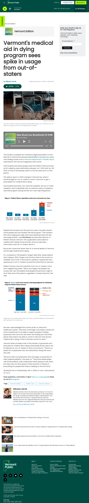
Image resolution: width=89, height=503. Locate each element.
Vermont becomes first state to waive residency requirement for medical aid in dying (43, 427)
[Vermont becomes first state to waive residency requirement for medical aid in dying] (7, 429)
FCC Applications (55, 470)
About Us (34, 464)
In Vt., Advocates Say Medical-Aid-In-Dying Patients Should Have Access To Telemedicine (44, 445)
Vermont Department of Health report (39, 159)
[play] (4, 9)
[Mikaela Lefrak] (7, 393)
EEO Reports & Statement (58, 468)
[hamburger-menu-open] (4, 2)
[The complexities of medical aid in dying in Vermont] (7, 420)
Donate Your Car (74, 471)
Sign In (56, 2)
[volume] (10, 9)
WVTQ (19, 501)
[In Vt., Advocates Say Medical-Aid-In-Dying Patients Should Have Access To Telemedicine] (7, 448)
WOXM (8, 501)
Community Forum (37, 470)
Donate (81, 3)
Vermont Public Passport (76, 473)
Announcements (37, 466)
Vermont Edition (9, 24)
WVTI (4, 501)
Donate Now (72, 464)
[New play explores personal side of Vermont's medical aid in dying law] (7, 439)
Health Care (30, 384)
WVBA (12, 501)
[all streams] (80, 8)
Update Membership (75, 466)
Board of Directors (37, 468)
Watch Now (67, 3)
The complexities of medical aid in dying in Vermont (31, 417)
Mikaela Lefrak (11, 81)
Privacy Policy (54, 464)
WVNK (16, 501)
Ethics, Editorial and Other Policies (58, 466)
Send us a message (39, 377)
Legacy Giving (73, 468)
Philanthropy (72, 467)
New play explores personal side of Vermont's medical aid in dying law (37, 436)
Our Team (35, 467)
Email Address (68, 41)
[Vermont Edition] (9, 31)
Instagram (15, 379)
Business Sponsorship (75, 470)
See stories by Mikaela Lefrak (23, 404)
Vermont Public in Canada (39, 473)
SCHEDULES (2, 21)
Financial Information (56, 471)
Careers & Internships (38, 471)
